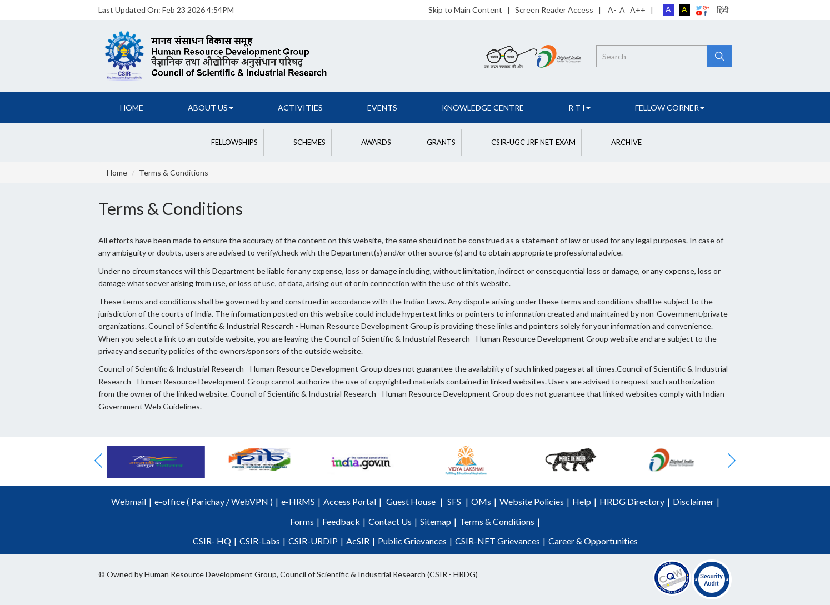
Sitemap (435, 521)
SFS (454, 501)
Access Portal (349, 501)
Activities (300, 107)
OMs (481, 501)
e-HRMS (298, 501)
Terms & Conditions (173, 172)
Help (581, 501)
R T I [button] (579, 107)
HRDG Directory (631, 501)
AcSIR (357, 541)
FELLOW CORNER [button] (669, 107)
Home (131, 107)
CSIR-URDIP (313, 541)
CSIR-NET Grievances (497, 541)
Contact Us (390, 521)
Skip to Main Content (465, 9)
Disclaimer (693, 501)
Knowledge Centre (483, 107)
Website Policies (531, 501)
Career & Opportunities (593, 541)
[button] (223, 142)
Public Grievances (412, 541)
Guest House (410, 501)
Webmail (128, 501)
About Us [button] (210, 107)
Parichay (207, 501)
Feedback (341, 521)
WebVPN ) (251, 501)
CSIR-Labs (259, 541)
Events (382, 107)
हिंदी (723, 9)
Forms (302, 521)
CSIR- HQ (212, 541)
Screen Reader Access (554, 9)
